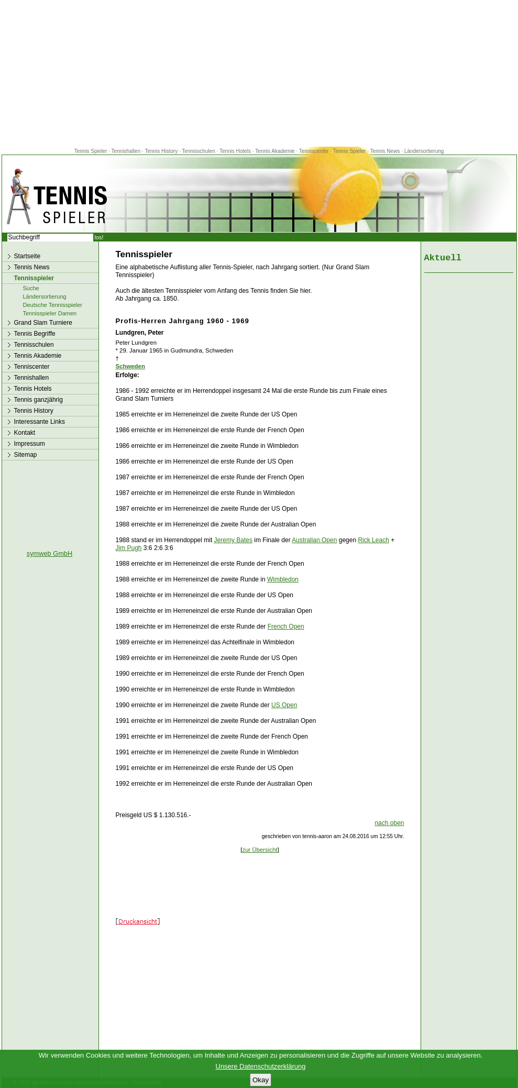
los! (99, 237)
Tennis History (161, 151)
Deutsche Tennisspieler (53, 305)
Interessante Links (39, 421)
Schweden (130, 366)
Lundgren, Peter (140, 332)
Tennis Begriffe (35, 333)
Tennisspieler (34, 278)
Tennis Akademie (275, 151)
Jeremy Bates (233, 540)
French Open (286, 626)
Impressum (29, 443)
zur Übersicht (259, 850)
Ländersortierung (424, 151)
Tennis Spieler (90, 151)
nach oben (389, 823)
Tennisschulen (198, 151)
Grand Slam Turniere (43, 322)
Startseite (27, 256)
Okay (260, 1080)
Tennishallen (127, 151)
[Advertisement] (259, 73)
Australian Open (314, 540)
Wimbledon (283, 579)
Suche (31, 288)
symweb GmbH (49, 553)
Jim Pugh (129, 548)
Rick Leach (373, 540)
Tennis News (385, 151)
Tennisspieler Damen (50, 313)
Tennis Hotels (235, 151)
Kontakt (25, 432)
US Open (284, 705)
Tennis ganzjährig (38, 399)
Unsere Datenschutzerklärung (261, 1066)
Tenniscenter (314, 151)
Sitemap (25, 454)
